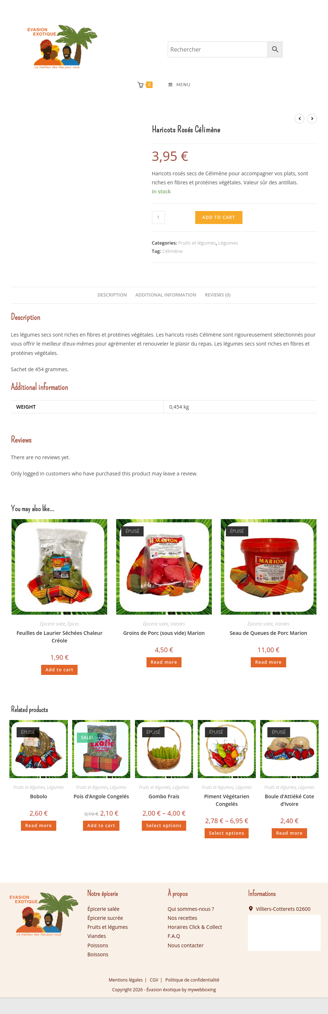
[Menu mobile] (179, 85)
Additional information (165, 295)
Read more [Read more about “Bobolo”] (38, 826)
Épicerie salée (52, 624)
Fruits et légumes (197, 243)
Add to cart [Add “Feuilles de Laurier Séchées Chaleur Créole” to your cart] (59, 670)
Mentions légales (126, 980)
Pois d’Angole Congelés (101, 796)
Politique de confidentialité (192, 980)
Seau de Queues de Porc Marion (268, 632)
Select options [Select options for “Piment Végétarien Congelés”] (226, 833)
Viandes (177, 624)
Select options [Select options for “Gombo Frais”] (164, 826)
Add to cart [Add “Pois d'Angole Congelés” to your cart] (101, 826)
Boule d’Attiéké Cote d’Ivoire (289, 800)
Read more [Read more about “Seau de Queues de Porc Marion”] (268, 662)
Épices (73, 624)
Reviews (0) (218, 295)
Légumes (228, 243)
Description (112, 295)
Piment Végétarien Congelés (226, 800)
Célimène (172, 251)
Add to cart (218, 217)
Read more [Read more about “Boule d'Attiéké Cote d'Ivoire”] (289, 833)
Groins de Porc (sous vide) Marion (164, 632)
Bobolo (38, 796)
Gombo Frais (164, 796)
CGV (154, 980)
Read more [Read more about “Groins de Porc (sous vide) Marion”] (164, 662)
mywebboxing (202, 990)
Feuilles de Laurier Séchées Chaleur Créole (59, 636)
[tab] (112, 295)
